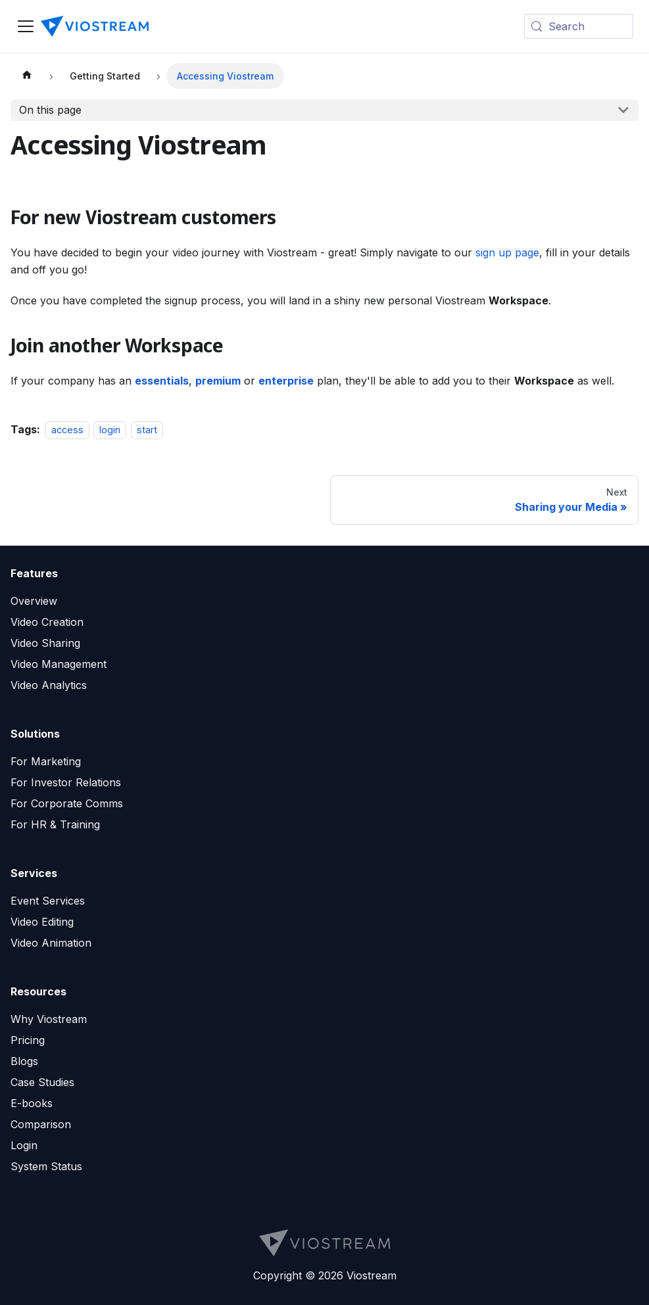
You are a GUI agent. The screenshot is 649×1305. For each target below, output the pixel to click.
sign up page (507, 252)
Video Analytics (49, 685)
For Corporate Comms (67, 803)
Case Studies (42, 1082)
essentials (162, 380)
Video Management (59, 664)
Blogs (24, 1061)
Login (24, 1145)
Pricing (28, 1040)
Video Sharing (45, 643)
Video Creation (47, 622)
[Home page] (27, 76)
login (109, 429)
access (67, 429)
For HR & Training (55, 824)
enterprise (286, 380)
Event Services (48, 900)
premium (218, 380)
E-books (32, 1103)
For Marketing (46, 761)
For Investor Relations (66, 782)
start (147, 429)
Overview (34, 600)
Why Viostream (49, 1019)
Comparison (41, 1124)
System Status (46, 1166)
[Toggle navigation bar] (26, 26)
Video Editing (42, 921)
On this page (50, 109)
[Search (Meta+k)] (578, 26)
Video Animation (51, 942)
